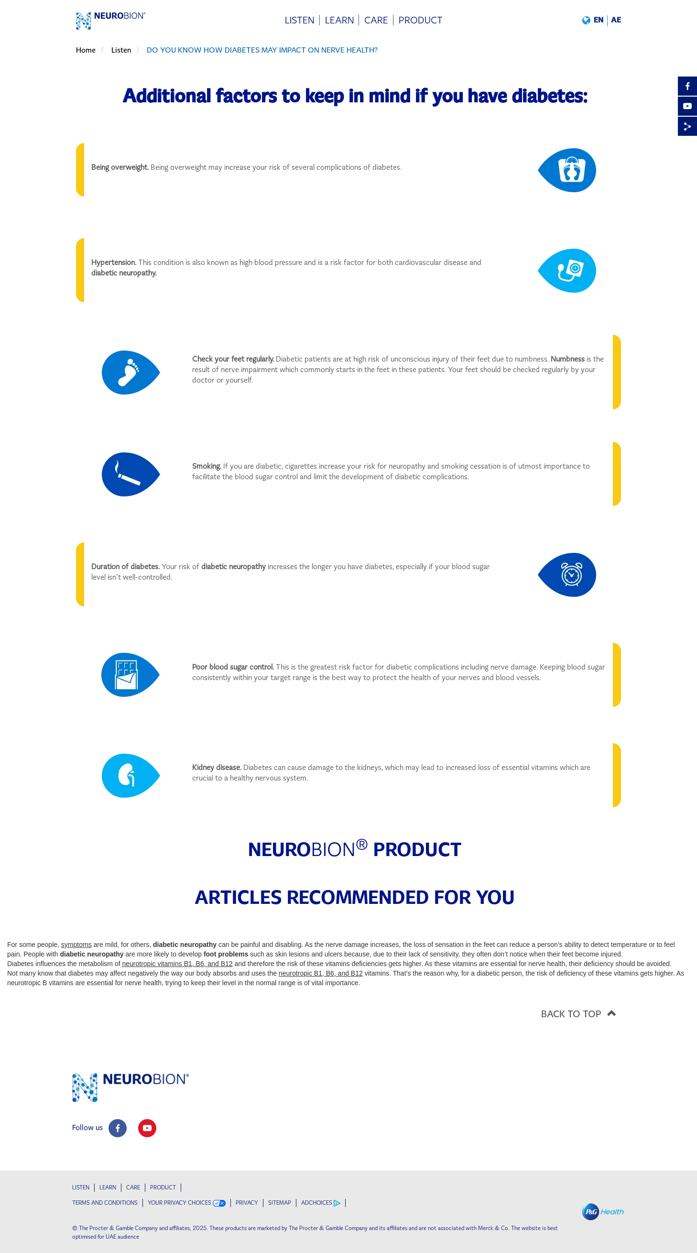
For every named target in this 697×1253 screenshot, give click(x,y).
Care (133, 1187)
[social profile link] (118, 1128)
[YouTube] (687, 106)
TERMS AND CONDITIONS (105, 1202)
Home (86, 50)
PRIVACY (247, 1202)
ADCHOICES (320, 1203)
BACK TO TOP (581, 1012)
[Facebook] (687, 86)
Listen (121, 50)
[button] (601, 19)
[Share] (687, 126)
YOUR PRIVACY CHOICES (187, 1203)
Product (163, 1187)
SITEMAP (279, 1202)
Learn (107, 1187)
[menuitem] (300, 20)
